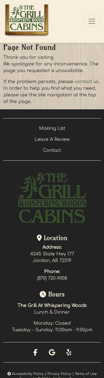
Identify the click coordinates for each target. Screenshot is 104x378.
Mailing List (52, 128)
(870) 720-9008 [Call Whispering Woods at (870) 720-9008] (52, 278)
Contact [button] (52, 150)
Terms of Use (86, 374)
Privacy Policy (59, 374)
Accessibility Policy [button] (25, 374)
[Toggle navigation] (92, 21)
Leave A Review (52, 139)
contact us (86, 81)
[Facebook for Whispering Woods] (35, 352)
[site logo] (26, 21)
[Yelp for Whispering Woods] (68, 352)
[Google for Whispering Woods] (52, 352)
